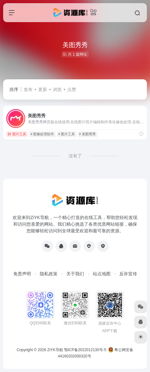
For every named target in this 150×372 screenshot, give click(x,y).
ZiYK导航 (55, 350)
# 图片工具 (66, 134)
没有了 (75, 155)
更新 (42, 89)
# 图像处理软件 (42, 134)
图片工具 (17, 134)
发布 (28, 89)
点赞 (71, 89)
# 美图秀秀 (87, 134)
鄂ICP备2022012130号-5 (85, 350)
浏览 (57, 89)
